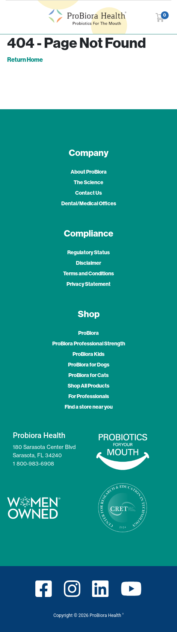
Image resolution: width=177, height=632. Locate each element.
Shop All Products (88, 385)
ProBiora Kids (88, 354)
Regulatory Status (88, 252)
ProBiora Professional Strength (88, 343)
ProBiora (88, 333)
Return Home (25, 59)
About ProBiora (89, 171)
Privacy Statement (88, 284)
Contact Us (88, 192)
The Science (88, 182)
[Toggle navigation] (13, 17)
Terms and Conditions (88, 273)
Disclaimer (88, 263)
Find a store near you (89, 406)
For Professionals (88, 396)
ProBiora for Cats (88, 375)
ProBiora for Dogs (88, 364)
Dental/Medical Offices (88, 203)
